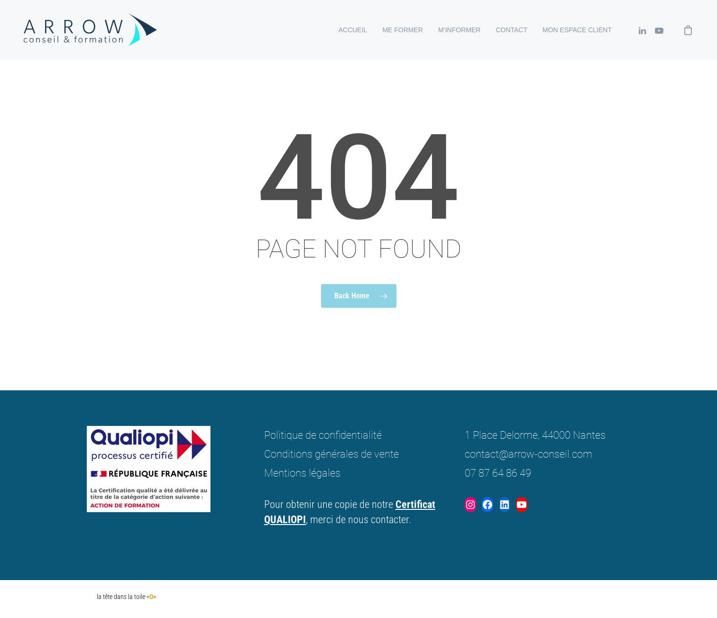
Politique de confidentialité (323, 435)
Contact (511, 30)
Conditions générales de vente (331, 454)
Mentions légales (302, 473)
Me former (402, 30)
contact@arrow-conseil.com (528, 454)
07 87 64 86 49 (498, 473)
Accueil (353, 30)
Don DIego (77, 596)
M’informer (459, 30)
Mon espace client (577, 30)
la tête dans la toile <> (126, 596)
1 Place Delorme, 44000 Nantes (535, 435)
